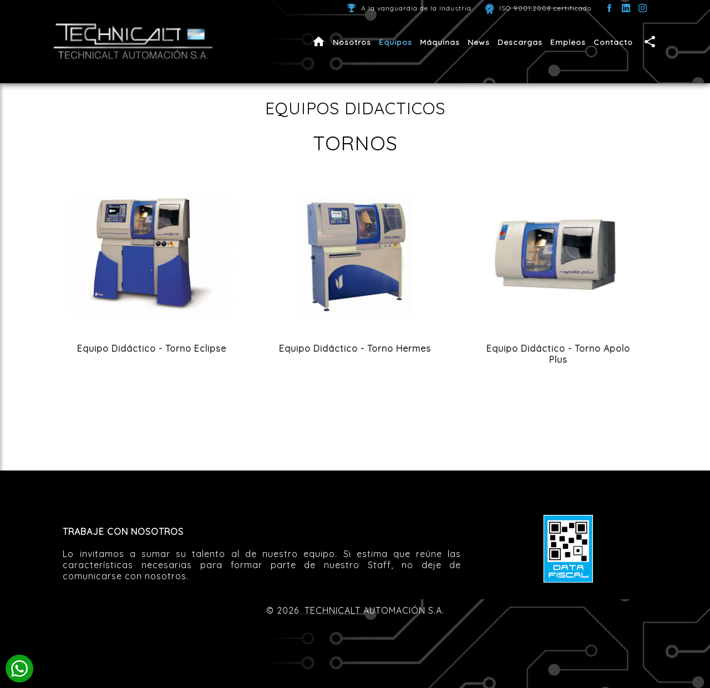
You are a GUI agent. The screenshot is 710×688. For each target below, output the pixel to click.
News (479, 42)
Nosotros (352, 42)
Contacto (613, 42)
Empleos (568, 42)
